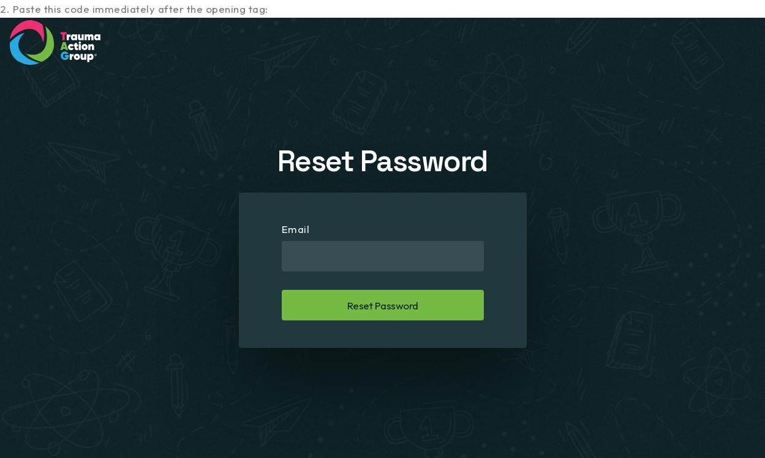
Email (296, 229)
